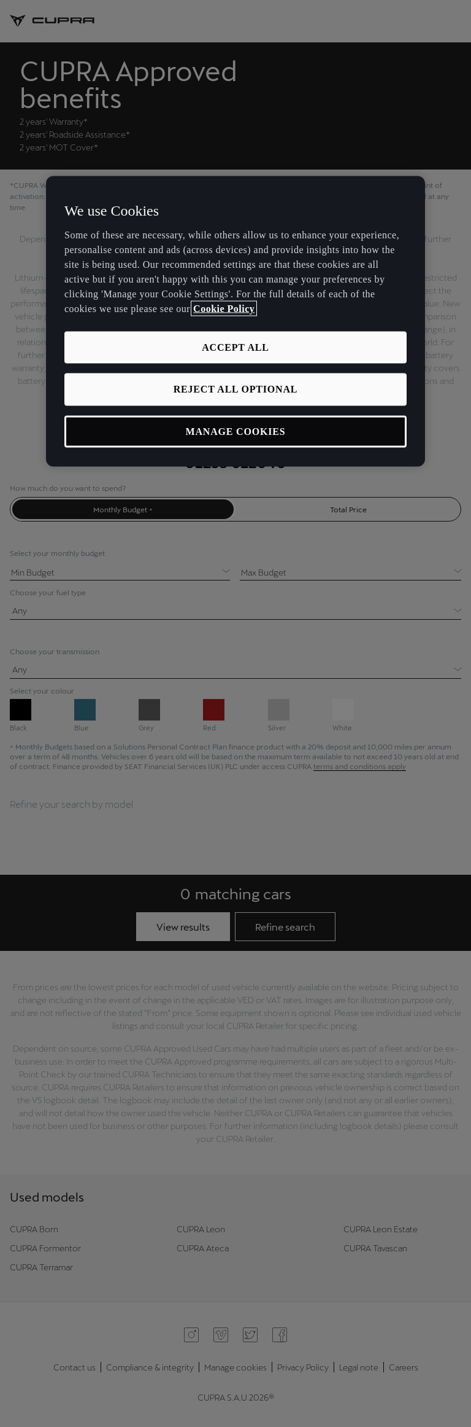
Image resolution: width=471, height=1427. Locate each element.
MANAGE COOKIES (236, 431)
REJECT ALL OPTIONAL (236, 389)
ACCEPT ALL (235, 347)
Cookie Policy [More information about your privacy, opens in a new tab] (224, 308)
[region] (235, 321)
